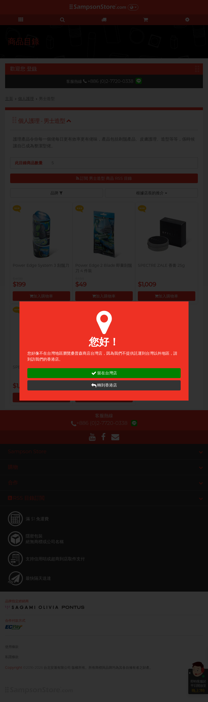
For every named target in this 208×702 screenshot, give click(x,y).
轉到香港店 (104, 385)
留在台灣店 (104, 373)
